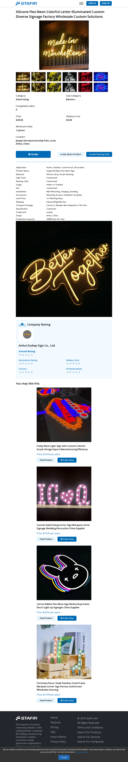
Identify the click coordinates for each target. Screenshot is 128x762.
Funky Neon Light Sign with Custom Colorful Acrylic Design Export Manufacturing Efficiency (62, 447)
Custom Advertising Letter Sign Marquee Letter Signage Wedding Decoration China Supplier (63, 526)
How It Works (58, 736)
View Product (46, 459)
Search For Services (88, 736)
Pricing (54, 727)
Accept (64, 757)
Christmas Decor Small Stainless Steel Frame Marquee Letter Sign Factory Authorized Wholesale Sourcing (61, 686)
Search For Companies (90, 741)
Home (54, 717)
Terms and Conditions (90, 727)
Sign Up (106, 3)
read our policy (81, 752)
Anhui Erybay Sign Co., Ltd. (37, 345)
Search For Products (89, 731)
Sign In (92, 3)
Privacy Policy (58, 741)
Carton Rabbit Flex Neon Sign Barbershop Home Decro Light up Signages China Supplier (63, 605)
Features (56, 722)
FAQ (53, 731)
